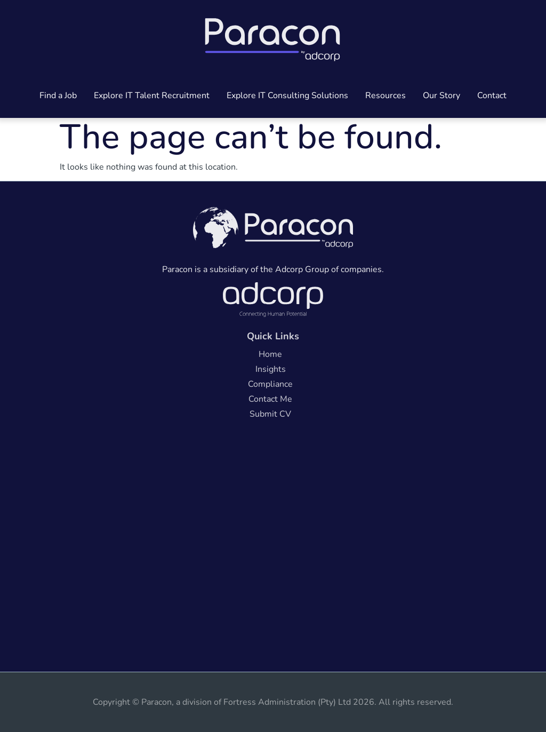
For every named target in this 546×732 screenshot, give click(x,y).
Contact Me (270, 399)
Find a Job (58, 95)
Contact (492, 95)
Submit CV (270, 414)
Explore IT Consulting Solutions (287, 95)
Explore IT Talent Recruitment (152, 95)
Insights (270, 369)
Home (270, 354)
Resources (385, 95)
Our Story (441, 95)
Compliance (270, 384)
